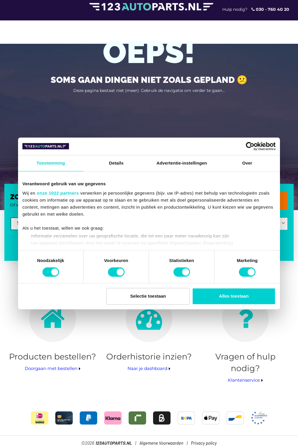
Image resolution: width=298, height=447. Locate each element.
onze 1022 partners (58, 193)
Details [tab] (116, 162)
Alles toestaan (234, 296)
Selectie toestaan (148, 296)
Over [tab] (247, 162)
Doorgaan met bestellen (51, 368)
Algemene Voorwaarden (161, 443)
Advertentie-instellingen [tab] (182, 162)
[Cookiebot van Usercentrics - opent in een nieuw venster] (250, 146)
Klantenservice (244, 380)
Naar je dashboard (147, 368)
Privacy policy (204, 443)
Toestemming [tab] (51, 162)
